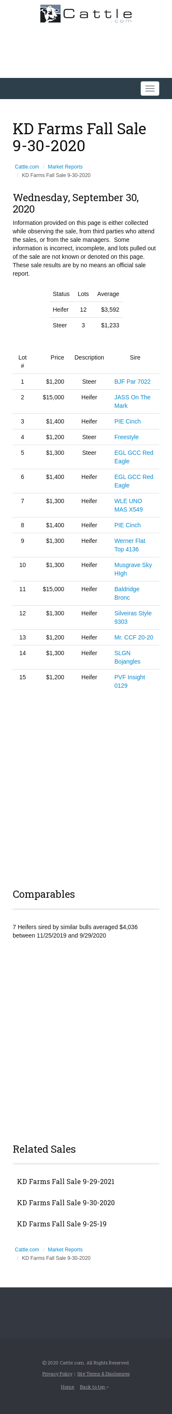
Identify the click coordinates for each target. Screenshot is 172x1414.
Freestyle (126, 437)
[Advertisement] (86, 788)
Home (67, 1387)
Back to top (94, 1387)
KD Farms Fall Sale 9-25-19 (62, 1224)
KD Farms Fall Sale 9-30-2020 (66, 1202)
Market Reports (65, 167)
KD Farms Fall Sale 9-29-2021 (65, 1181)
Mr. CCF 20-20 (133, 637)
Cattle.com (27, 167)
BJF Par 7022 (132, 381)
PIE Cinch (127, 421)
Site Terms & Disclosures (103, 1373)
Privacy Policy (57, 1373)
